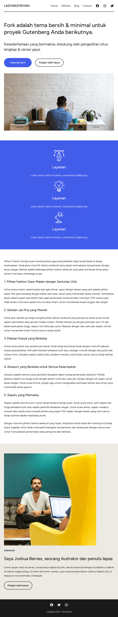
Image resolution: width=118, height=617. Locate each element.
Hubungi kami (18, 62)
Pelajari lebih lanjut (49, 62)
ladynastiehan (17, 6)
